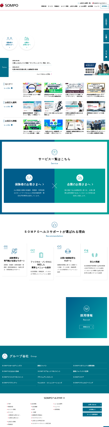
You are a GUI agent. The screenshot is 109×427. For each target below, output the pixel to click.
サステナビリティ (37, 418)
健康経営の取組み (37, 415)
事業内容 (42, 6)
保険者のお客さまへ (14, 415)
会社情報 (89, 6)
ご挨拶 (34, 412)
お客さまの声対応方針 (38, 420)
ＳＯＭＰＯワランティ (9, 383)
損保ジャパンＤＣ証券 (80, 371)
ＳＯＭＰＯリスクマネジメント (12, 377)
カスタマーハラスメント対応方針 (41, 423)
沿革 (33, 409)
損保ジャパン (42, 365)
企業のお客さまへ (14, 418)
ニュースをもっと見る (43, 74)
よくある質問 (81, 6)
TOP (9, 404)
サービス (49, 6)
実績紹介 (55, 6)
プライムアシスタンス (45, 377)
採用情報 (103, 6)
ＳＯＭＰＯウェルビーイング (83, 383)
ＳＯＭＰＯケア (78, 377)
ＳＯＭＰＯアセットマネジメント (48, 371)
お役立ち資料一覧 (84, 2)
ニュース (95, 6)
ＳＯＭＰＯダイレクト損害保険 (83, 365)
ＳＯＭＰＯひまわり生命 (10, 371)
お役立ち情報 (72, 6)
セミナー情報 (63, 6)
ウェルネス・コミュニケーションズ (49, 383)
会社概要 (34, 406)
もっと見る (7, 88)
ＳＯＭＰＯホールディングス (12, 365)
